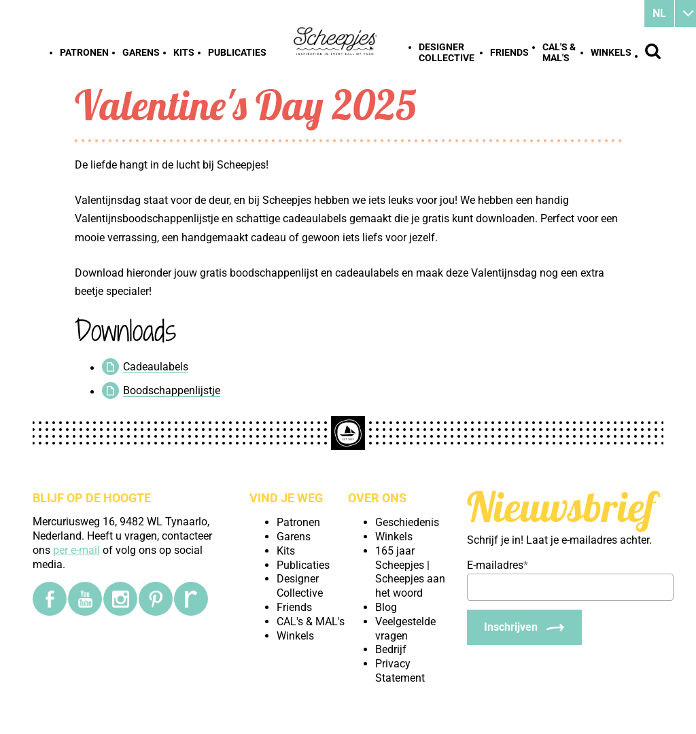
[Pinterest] (156, 599)
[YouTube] (85, 599)
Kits (183, 52)
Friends (509, 52)
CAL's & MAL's (559, 52)
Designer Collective (446, 52)
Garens (141, 52)
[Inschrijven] (524, 627)
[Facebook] (50, 599)
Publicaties (237, 52)
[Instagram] (120, 599)
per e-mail (76, 550)
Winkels (611, 52)
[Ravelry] (191, 599)
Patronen (84, 52)
